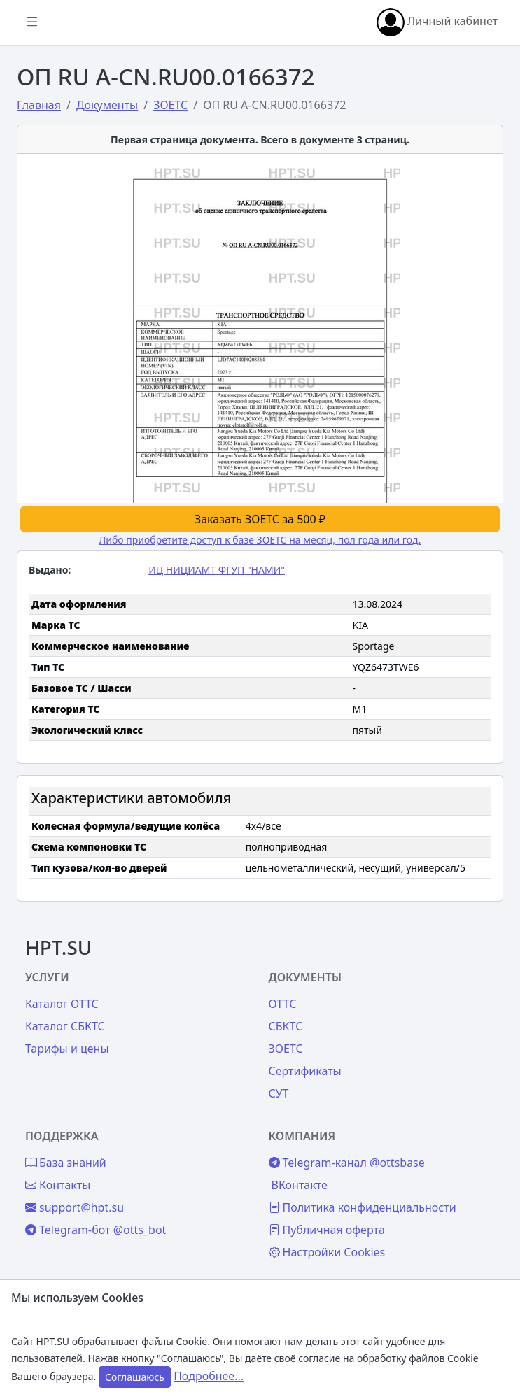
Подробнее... (209, 1376)
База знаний (65, 1162)
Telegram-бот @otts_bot (95, 1229)
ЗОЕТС (286, 1048)
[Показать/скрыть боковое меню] (32, 22)
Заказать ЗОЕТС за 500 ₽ (260, 519)
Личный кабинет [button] (437, 22)
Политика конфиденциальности (362, 1207)
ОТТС (283, 1003)
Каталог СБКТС (65, 1026)
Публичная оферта (327, 1229)
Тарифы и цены (67, 1048)
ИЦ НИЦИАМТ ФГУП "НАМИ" (216, 569)
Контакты (57, 1185)
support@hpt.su (74, 1207)
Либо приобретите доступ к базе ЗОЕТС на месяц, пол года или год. (260, 539)
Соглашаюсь (134, 1377)
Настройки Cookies (327, 1252)
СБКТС (286, 1026)
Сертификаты (305, 1071)
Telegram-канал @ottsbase (347, 1162)
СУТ (279, 1093)
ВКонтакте (300, 1185)
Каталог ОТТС (62, 1003)
